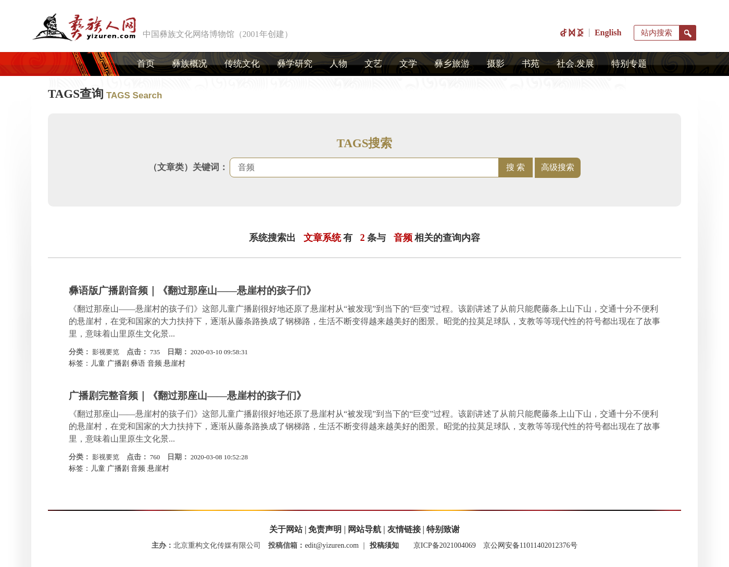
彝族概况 (189, 64)
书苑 (530, 64)
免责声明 (325, 529)
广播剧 (118, 363)
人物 (338, 64)
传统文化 (242, 64)
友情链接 (404, 529)
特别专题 (629, 64)
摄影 (496, 64)
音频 (154, 363)
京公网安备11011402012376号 (530, 545)
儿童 (98, 363)
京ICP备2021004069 (444, 545)
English (608, 32)
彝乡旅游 (452, 64)
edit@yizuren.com (331, 545)
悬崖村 (174, 363)
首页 (146, 64)
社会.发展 (575, 64)
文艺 (373, 64)
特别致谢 (443, 529)
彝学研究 (294, 64)
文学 (408, 64)
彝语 (138, 363)
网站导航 (364, 529)
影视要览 (105, 352)
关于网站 (286, 529)
